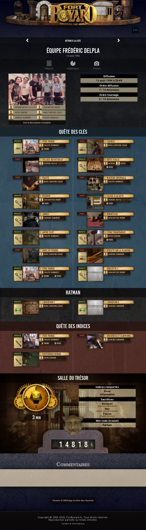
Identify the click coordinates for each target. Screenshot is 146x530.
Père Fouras (48, 141)
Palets (45, 177)
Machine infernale (116, 177)
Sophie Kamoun (21, 112)
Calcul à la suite (115, 196)
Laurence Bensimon (23, 118)
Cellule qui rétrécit (52, 159)
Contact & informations (73, 524)
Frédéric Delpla (26, 107)
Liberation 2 (113, 302)
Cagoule (111, 141)
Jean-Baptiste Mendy (51, 107)
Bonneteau (112, 214)
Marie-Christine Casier (52, 112)
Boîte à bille (113, 159)
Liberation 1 (48, 302)
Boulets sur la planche (118, 250)
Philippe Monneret (51, 118)
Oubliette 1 (112, 268)
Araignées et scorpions (118, 335)
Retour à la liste (73, 40)
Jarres (45, 214)
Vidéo (45, 203)
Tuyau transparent (116, 232)
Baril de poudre (50, 250)
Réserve (46, 196)
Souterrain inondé (51, 354)
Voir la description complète (37, 122)
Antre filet (48, 232)
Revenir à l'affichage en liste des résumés (73, 501)
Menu (137, 28)
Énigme (45, 149)
